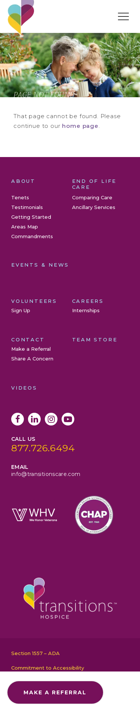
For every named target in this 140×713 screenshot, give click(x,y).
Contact (28, 339)
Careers (88, 301)
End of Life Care (94, 184)
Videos (24, 388)
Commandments (32, 236)
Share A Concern (32, 359)
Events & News (40, 265)
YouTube (68, 419)
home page (80, 125)
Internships (86, 310)
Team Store (95, 339)
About (23, 181)
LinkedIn (34, 419)
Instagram (51, 419)
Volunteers (34, 301)
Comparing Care (92, 197)
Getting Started (31, 217)
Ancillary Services (93, 207)
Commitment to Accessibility (47, 668)
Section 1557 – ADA (35, 653)
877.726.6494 (43, 448)
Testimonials (27, 207)
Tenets (20, 197)
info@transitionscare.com (45, 474)
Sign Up (20, 310)
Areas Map (24, 227)
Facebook (17, 419)
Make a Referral (31, 349)
